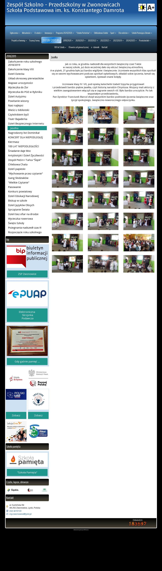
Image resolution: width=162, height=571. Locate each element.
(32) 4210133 (15, 550)
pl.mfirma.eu (85, 569)
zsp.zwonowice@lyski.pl (20, 553)
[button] (14, 72)
